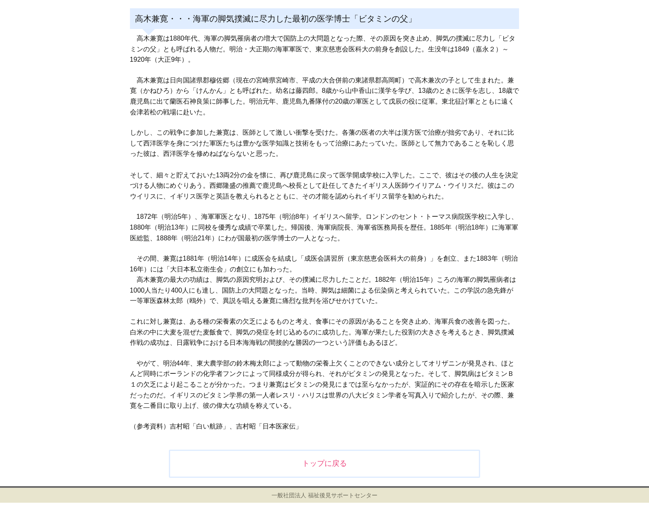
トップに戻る (324, 463)
